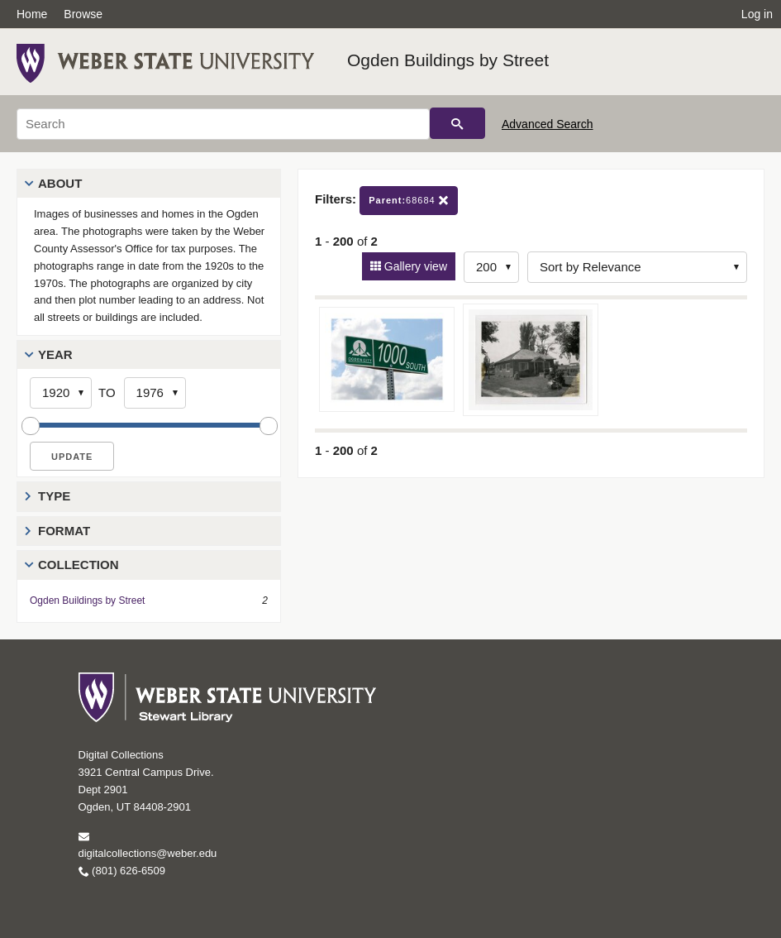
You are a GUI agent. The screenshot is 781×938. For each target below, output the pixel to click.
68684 (409, 200)
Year (55, 354)
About (60, 183)
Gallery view (414, 266)
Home (32, 14)
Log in (757, 14)
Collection (78, 565)
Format (64, 531)
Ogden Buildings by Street (448, 59)
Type (54, 496)
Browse (83, 14)
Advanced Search (547, 124)
